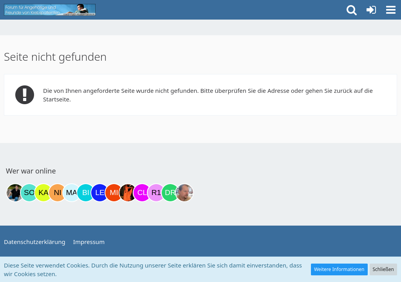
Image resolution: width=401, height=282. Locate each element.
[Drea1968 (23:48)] (170, 192)
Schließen (383, 269)
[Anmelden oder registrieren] (371, 10)
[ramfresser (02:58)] (15, 192)
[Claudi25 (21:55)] (142, 192)
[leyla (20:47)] (99, 192)
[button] (391, 10)
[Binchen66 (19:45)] (85, 192)
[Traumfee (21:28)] (128, 192)
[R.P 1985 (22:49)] (156, 192)
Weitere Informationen (339, 269)
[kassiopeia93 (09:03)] (43, 192)
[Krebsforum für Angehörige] (49, 10)
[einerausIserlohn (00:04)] (184, 192)
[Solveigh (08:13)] (29, 192)
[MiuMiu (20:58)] (114, 192)
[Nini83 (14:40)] (57, 192)
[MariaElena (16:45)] (71, 192)
